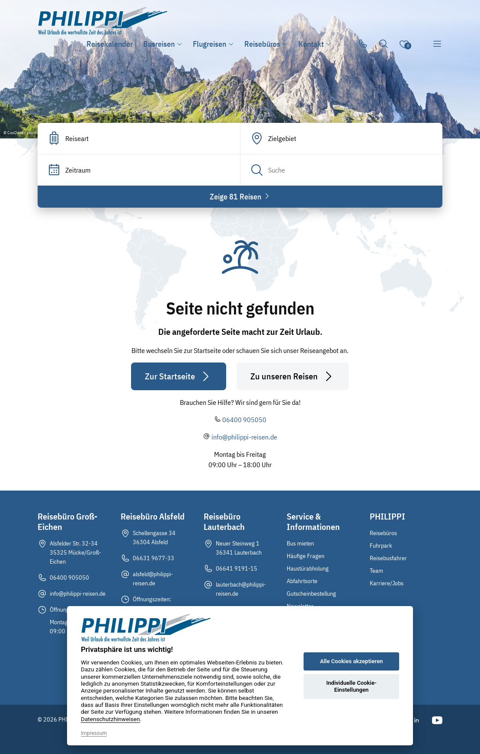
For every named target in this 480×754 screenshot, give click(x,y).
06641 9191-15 (236, 568)
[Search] (341, 170)
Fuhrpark (381, 545)
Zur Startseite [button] (178, 376)
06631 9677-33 (153, 558)
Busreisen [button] (162, 44)
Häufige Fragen (305, 556)
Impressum (94, 733)
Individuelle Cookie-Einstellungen (351, 686)
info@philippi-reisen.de (244, 437)
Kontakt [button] (315, 44)
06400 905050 (244, 419)
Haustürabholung (308, 568)
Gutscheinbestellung (311, 593)
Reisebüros (383, 533)
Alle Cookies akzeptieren (351, 661)
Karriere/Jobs (386, 583)
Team (376, 570)
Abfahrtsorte (302, 581)
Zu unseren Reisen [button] (292, 376)
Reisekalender (109, 44)
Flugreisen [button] (213, 44)
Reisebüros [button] (266, 44)
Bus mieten (300, 543)
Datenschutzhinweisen (110, 718)
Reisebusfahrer (388, 558)
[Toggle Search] (383, 44)
